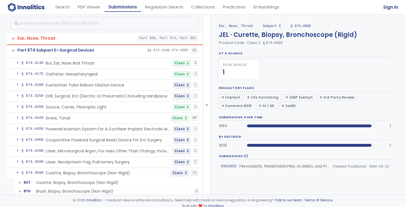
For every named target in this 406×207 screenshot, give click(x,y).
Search (62, 7)
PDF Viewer (89, 7)
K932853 (229, 166)
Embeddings (266, 7)
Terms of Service (318, 200)
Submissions (122, 7)
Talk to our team (289, 200)
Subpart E (272, 26)
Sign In (390, 7)
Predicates (234, 7)
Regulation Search (164, 7)
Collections (203, 7)
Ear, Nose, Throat (236, 26)
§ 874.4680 (300, 26)
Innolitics (94, 200)
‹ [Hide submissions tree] (207, 104)
